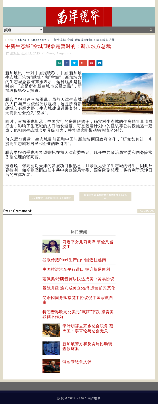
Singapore (38, 39)
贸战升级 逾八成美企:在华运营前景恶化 (78, 288)
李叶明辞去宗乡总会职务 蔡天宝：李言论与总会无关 (87, 328)
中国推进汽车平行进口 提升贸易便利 (76, 269)
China (22, 39)
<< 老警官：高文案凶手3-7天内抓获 (51, 198)
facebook (146, 210)
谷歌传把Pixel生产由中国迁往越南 (74, 259)
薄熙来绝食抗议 (77, 361)
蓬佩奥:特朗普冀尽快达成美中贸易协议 (78, 278)
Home (9, 39)
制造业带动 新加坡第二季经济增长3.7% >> (105, 196)
